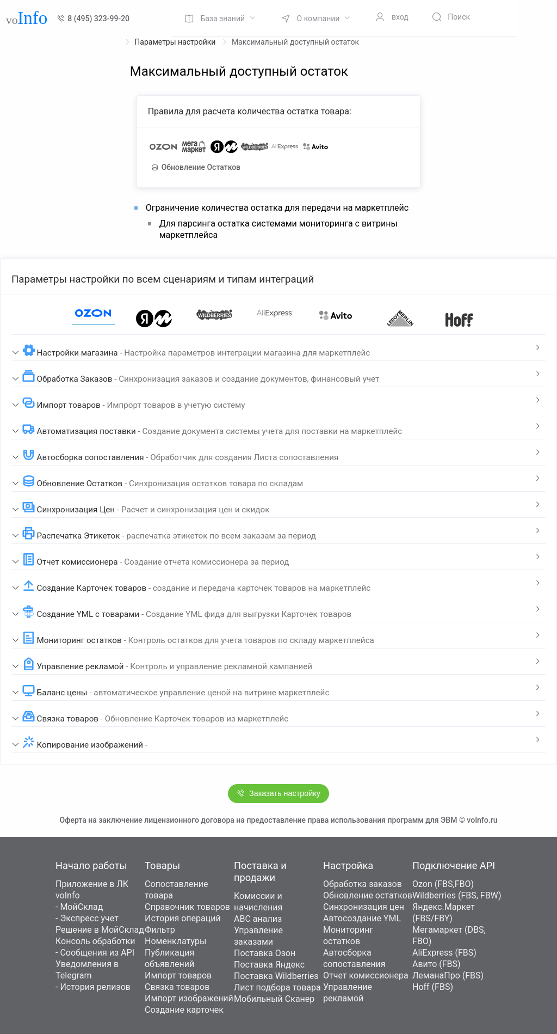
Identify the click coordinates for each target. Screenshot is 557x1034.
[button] (278, 348)
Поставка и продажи (260, 871)
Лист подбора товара (277, 987)
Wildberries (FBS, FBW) (457, 895)
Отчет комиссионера (366, 975)
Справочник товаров (187, 907)
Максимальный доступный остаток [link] (295, 42)
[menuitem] (220, 18)
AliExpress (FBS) (444, 952)
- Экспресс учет (87, 918)
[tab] (278, 348)
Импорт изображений (189, 998)
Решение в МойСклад (99, 930)
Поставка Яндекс (269, 964)
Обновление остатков (367, 895)
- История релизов (93, 987)
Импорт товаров (178, 975)
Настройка (348, 865)
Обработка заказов (362, 884)
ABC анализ (258, 919)
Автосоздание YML (362, 918)
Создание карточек (184, 1010)
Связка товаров (177, 987)
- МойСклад (79, 907)
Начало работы (91, 865)
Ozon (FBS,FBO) (443, 884)
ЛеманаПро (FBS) (448, 975)
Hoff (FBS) (432, 987)
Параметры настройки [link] (176, 42)
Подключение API (453, 865)
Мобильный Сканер (274, 999)
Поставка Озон (264, 953)
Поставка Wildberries (276, 976)
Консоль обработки (95, 941)
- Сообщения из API (94, 952)
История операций (183, 918)
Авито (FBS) (436, 964)
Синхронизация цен (363, 907)
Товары (162, 865)
